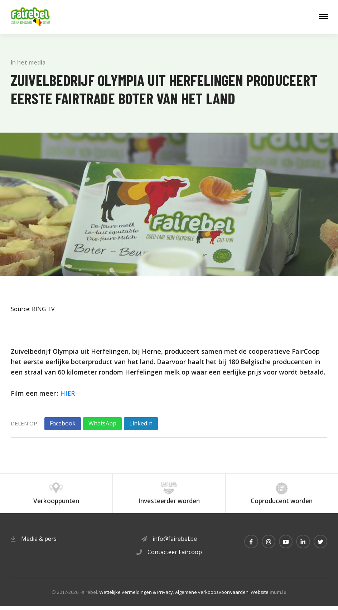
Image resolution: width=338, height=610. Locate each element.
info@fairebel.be (175, 543)
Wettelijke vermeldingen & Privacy (136, 596)
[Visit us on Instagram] (266, 546)
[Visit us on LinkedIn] (302, 546)
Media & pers (39, 543)
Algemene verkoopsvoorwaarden (211, 596)
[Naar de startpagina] (30, 17)
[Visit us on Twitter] (320, 546)
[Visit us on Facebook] (248, 546)
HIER (67, 393)
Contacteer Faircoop (175, 556)
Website (260, 596)
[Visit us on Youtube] (284, 546)
